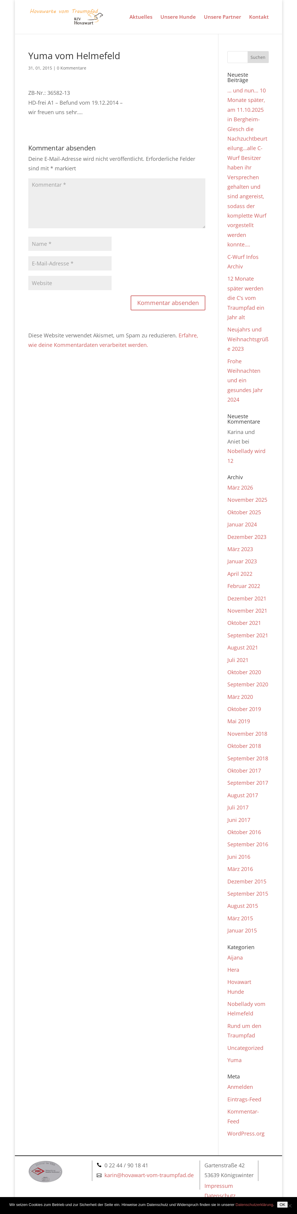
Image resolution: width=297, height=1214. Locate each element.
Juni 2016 (238, 856)
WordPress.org (246, 1133)
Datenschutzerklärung (254, 1204)
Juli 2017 (237, 807)
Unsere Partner (222, 17)
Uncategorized (245, 1047)
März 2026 (240, 487)
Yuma (234, 1060)
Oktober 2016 (244, 832)
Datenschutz (219, 1195)
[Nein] (290, 1206)
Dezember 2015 (246, 881)
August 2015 (242, 905)
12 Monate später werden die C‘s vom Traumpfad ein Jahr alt (245, 298)
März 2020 (240, 696)
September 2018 (247, 758)
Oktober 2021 (244, 622)
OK (282, 1204)
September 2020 (247, 684)
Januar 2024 (242, 524)
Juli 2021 (237, 659)
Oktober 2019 (244, 709)
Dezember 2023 (246, 536)
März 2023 (240, 549)
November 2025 (247, 499)
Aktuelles (140, 17)
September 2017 (247, 782)
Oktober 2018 (244, 745)
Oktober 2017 (244, 770)
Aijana (235, 957)
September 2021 (247, 635)
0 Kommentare (71, 68)
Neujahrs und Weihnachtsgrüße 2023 (247, 339)
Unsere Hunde (178, 17)
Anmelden (240, 1086)
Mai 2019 (238, 721)
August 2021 (242, 647)
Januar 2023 (242, 561)
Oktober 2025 (244, 512)
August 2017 (242, 795)
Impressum (218, 1185)
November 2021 (247, 610)
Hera (233, 969)
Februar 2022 (243, 585)
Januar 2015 (242, 930)
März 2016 (240, 868)
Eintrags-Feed (244, 1099)
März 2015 (240, 918)
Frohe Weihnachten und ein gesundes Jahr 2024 (245, 380)
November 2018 (247, 733)
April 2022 (239, 573)
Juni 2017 (238, 819)
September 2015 (247, 893)
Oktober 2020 (244, 672)
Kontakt (259, 17)
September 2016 (247, 844)
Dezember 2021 (246, 598)
